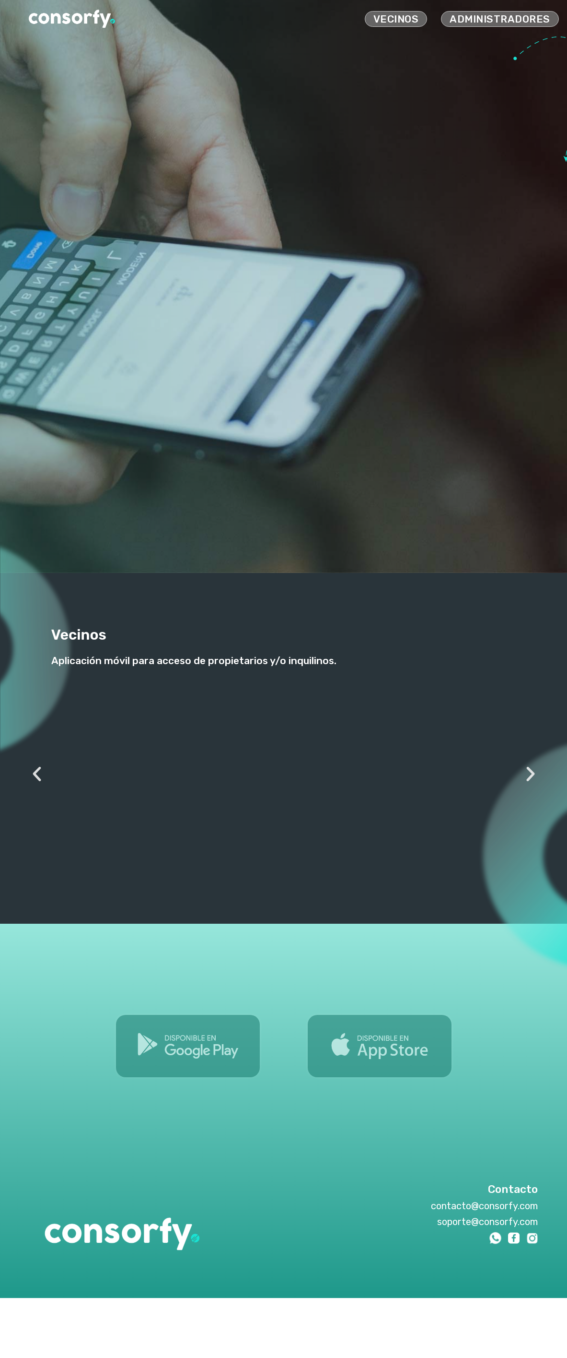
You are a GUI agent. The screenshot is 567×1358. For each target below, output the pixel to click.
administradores (500, 19)
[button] (36, 774)
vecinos (396, 19)
